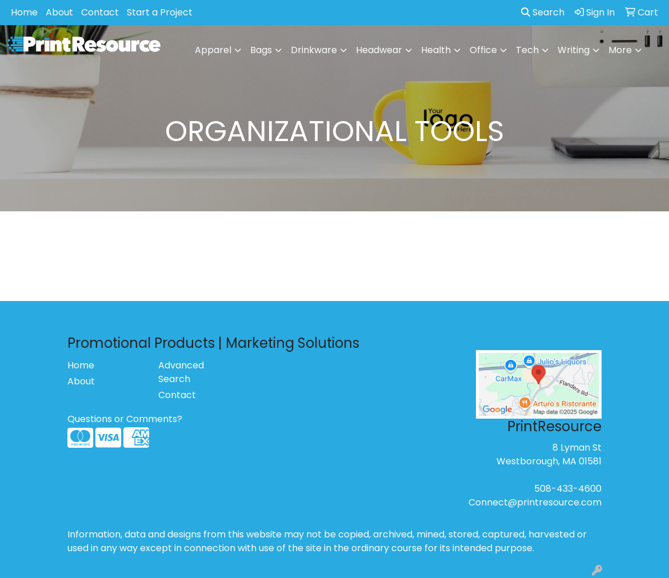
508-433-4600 (568, 488)
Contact (100, 12)
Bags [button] (261, 50)
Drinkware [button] (314, 50)
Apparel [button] (213, 50)
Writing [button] (574, 50)
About (59, 12)
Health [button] (436, 50)
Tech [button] (527, 50)
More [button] (620, 50)
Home (24, 12)
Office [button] (483, 50)
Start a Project (160, 12)
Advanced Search (181, 372)
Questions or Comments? (124, 419)
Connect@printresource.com (535, 502)
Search (542, 12)
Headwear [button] (379, 50)
